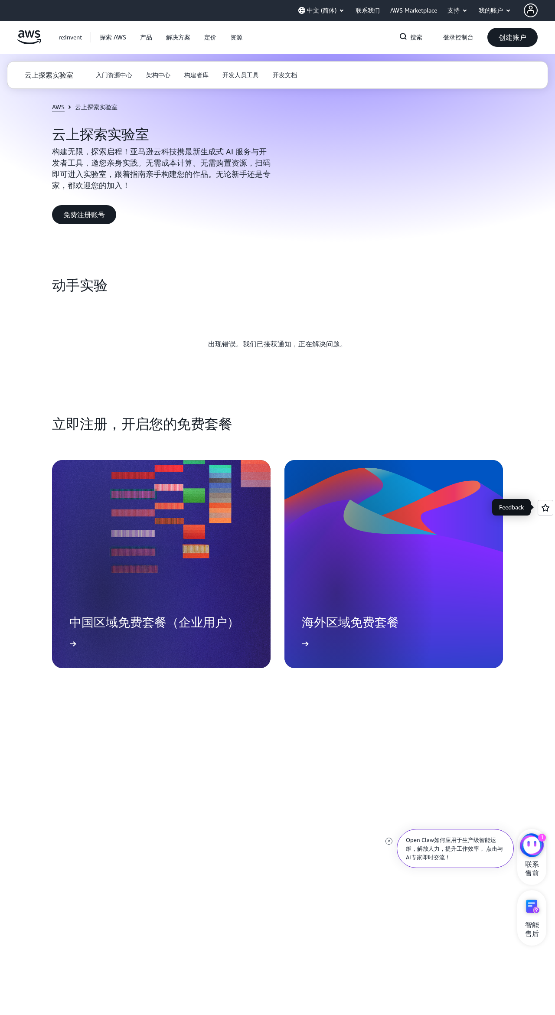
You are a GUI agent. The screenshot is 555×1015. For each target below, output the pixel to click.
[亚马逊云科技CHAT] (531, 846)
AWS (58, 107)
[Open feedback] (545, 508)
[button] (113, 37)
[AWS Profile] (531, 10)
